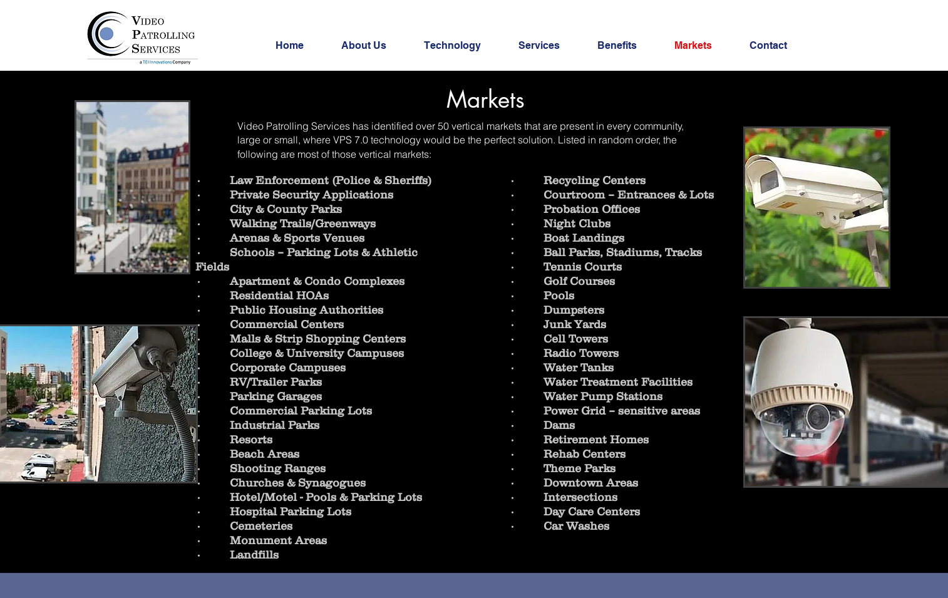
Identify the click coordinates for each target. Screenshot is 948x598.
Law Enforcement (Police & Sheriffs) (330, 180)
